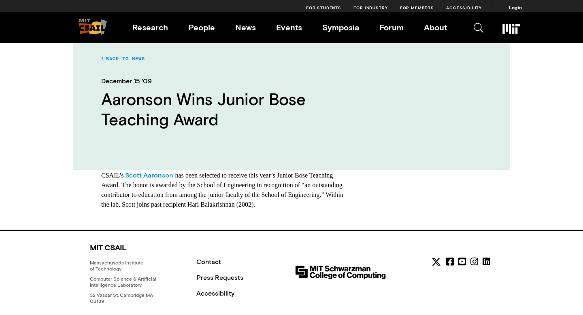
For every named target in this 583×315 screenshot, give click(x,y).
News (245, 27)
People (201, 27)
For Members (417, 8)
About (435, 27)
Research (150, 27)
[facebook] (450, 261)
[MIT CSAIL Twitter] (437, 263)
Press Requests (219, 277)
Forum (391, 27)
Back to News (123, 58)
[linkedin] (486, 261)
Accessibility (464, 8)
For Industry (370, 8)
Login (515, 8)
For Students (323, 8)
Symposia (340, 27)
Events (289, 27)
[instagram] (474, 261)
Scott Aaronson (149, 175)
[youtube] (462, 261)
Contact (208, 261)
